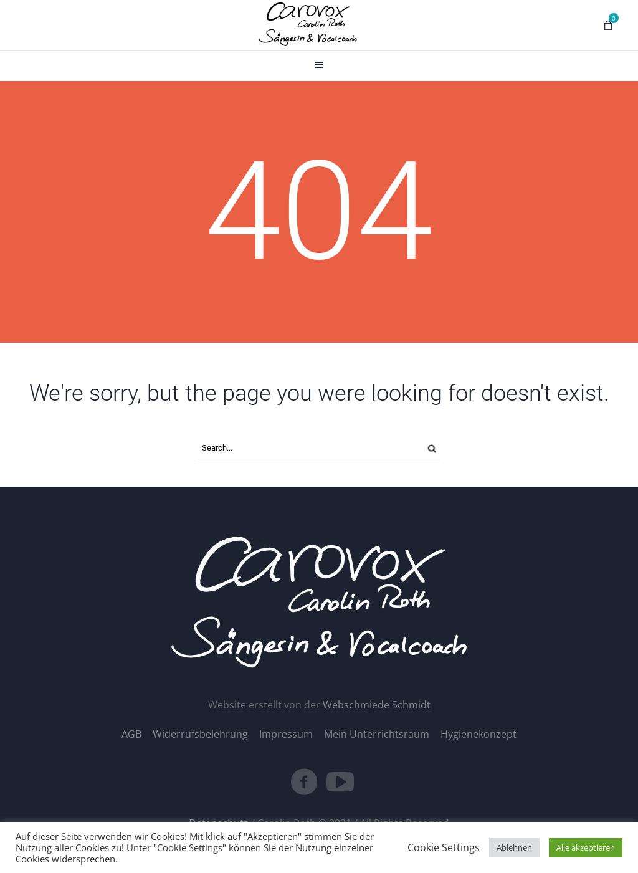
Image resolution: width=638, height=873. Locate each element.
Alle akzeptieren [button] (585, 847)
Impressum (286, 734)
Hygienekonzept (478, 734)
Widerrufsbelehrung (200, 734)
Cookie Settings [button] (443, 847)
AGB (131, 734)
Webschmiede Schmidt (377, 705)
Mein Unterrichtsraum (376, 734)
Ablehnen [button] (514, 847)
